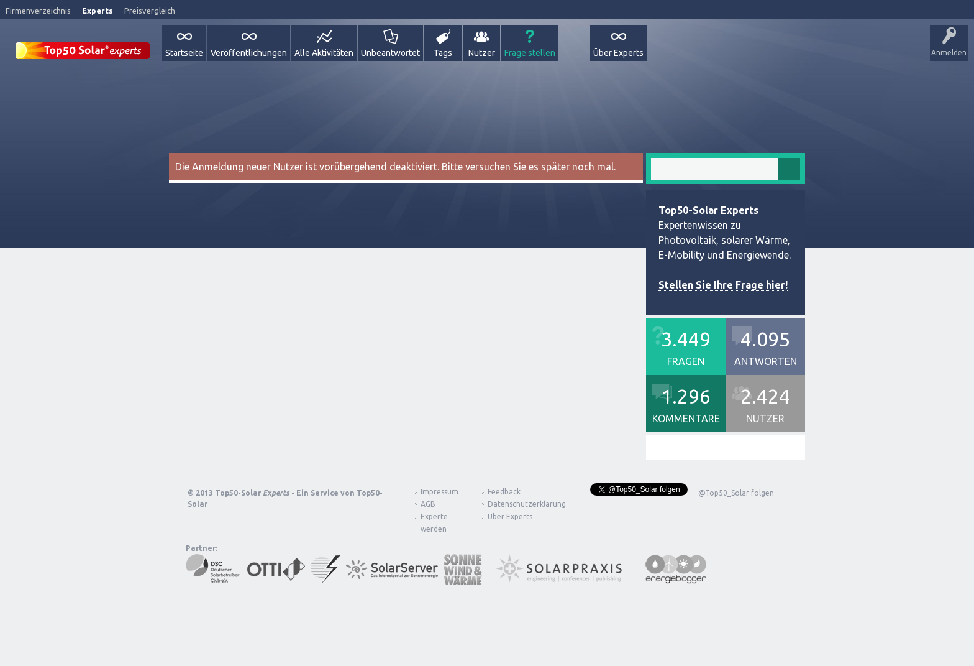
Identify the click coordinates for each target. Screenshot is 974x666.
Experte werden (434, 522)
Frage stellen (529, 53)
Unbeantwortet (390, 53)
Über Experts (618, 53)
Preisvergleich (149, 10)
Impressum (439, 492)
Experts (97, 10)
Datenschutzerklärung (517, 504)
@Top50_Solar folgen (736, 493)
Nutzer (481, 53)
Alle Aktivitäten (323, 53)
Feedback (504, 492)
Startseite (184, 53)
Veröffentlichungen (249, 53)
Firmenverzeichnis (38, 10)
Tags (443, 53)
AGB (428, 504)
